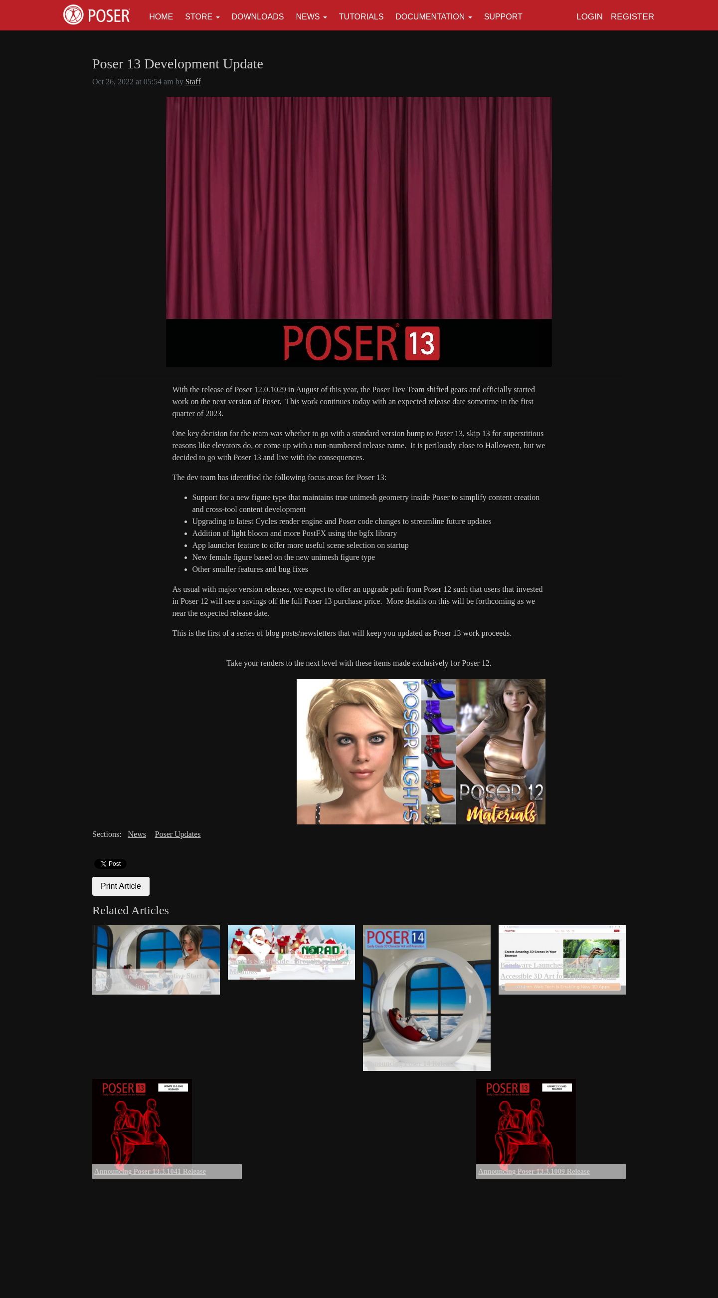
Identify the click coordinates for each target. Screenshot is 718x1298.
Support (503, 16)
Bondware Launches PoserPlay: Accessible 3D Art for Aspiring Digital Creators (558, 976)
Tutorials (361, 16)
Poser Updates (178, 834)
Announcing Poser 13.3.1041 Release (150, 1171)
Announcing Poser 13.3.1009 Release (534, 1171)
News (308, 16)
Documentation (430, 16)
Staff (193, 81)
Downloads (258, 16)
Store (198, 16)
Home (161, 16)
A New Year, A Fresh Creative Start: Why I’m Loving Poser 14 (149, 981)
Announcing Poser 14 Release (410, 1063)
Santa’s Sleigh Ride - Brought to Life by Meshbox (291, 966)
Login (589, 16)
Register (632, 16)
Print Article (121, 886)
